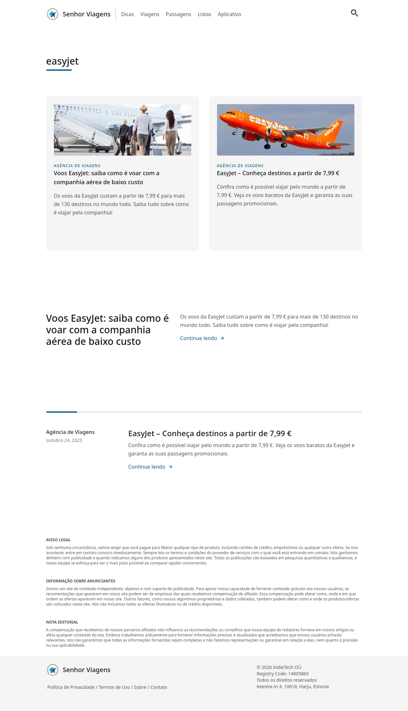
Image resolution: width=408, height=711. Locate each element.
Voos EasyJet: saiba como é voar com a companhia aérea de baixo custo (107, 329)
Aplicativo (229, 14)
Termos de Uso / (116, 687)
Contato (158, 687)
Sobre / (142, 687)
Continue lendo (202, 338)
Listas (205, 14)
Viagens (149, 14)
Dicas (127, 14)
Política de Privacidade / (73, 687)
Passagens (178, 14)
